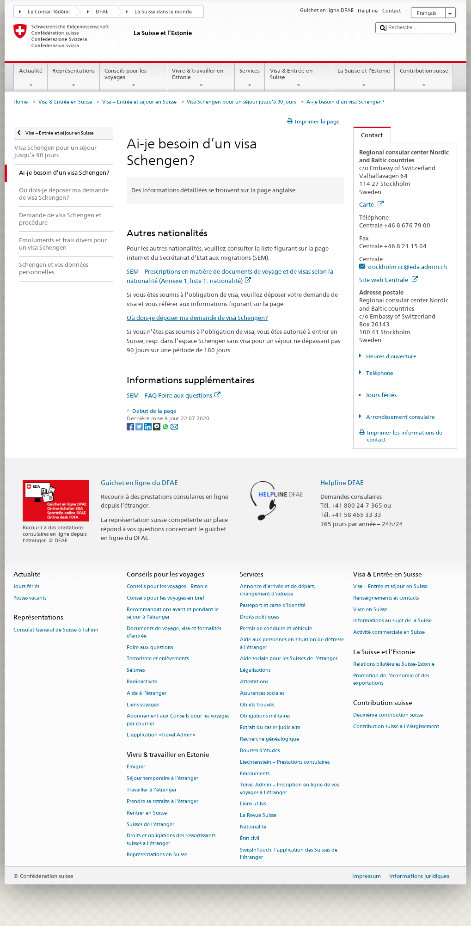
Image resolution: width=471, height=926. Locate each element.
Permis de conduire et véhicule (276, 629)
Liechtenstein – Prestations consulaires (285, 762)
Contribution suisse (424, 78)
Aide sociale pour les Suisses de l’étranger (288, 659)
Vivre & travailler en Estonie (201, 78)
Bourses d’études (260, 751)
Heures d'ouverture (390, 356)
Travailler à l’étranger (152, 790)
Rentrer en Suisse (147, 813)
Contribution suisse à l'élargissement (396, 727)
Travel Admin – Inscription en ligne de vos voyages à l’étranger (289, 789)
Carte (371, 204)
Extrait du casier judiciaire (270, 728)
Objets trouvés (257, 705)
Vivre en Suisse (370, 610)
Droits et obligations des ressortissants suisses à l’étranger (171, 839)
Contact (368, 135)
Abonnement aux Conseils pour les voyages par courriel (178, 720)
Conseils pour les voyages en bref (165, 598)
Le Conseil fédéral (49, 12)
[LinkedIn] (148, 426)
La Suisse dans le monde (163, 12)
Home (20, 102)
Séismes (136, 671)
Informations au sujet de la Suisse (392, 621)
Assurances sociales (262, 693)
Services (249, 78)
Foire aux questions (150, 647)
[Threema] (157, 426)
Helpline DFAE (342, 482)
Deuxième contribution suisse (388, 715)
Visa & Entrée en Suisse (298, 78)
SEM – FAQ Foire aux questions (173, 395)
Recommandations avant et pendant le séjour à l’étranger (173, 613)
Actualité (30, 78)
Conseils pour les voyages (133, 78)
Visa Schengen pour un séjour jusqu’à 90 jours (241, 102)
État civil (249, 838)
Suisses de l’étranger (150, 825)
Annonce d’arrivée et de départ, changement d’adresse (277, 590)
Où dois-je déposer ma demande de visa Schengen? (197, 317)
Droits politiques (259, 617)
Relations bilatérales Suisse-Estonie (393, 665)
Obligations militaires (265, 716)
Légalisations (255, 671)
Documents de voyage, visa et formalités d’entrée (174, 632)
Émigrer (136, 767)
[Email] (174, 426)
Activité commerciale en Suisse (389, 633)
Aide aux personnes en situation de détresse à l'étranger (292, 643)
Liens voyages (143, 705)
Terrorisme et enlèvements (158, 659)
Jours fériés (381, 395)
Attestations (254, 682)
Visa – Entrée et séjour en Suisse (139, 102)
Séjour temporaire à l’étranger (162, 779)
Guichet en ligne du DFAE (139, 482)
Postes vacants (29, 598)
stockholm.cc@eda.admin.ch (407, 266)
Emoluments (254, 774)
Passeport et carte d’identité (273, 605)
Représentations (73, 78)
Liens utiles (253, 804)
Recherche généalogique (269, 739)
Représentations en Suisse (157, 855)
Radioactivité (142, 682)
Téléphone (379, 372)
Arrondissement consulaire (400, 416)
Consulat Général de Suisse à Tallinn (55, 630)
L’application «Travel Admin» (161, 735)
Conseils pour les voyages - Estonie (167, 586)
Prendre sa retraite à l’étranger (162, 801)
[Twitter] (139, 426)
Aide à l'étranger (146, 693)
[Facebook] (131, 426)
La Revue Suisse (258, 816)
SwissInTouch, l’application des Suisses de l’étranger (288, 853)
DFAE (102, 12)
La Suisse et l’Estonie (363, 78)
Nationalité (253, 827)
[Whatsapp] (166, 426)
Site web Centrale (388, 279)
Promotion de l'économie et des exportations (391, 679)
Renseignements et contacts (386, 598)
